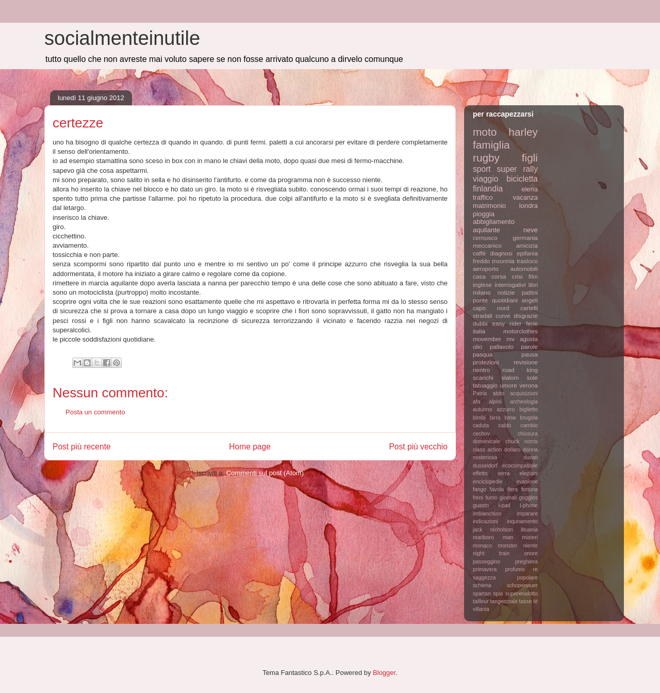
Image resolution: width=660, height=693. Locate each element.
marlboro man (493, 537)
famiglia (491, 145)
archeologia (524, 402)
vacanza (525, 197)
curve (503, 315)
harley (523, 132)
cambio (529, 425)
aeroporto (486, 268)
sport (482, 169)
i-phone (529, 505)
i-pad (504, 505)
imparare (527, 514)
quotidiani (505, 300)
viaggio (485, 178)
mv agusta (522, 338)
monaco (482, 546)
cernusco (485, 237)
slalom (510, 377)
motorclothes (520, 331)
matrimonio (489, 205)
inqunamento (522, 521)
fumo (491, 498)
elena (529, 189)
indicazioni (485, 521)
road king (520, 369)
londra (528, 205)
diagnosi (501, 253)
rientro (481, 369)
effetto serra (491, 473)
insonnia (503, 260)
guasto (481, 505)
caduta (481, 425)
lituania (529, 530)
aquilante (486, 230)
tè (535, 601)
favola (497, 489)
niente (530, 546)
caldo (504, 425)
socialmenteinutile (122, 38)
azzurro (506, 409)
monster (508, 546)
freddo (481, 260)
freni (478, 498)
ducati (530, 457)
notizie (506, 292)
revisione (526, 362)
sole (532, 377)
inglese (482, 284)
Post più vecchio (418, 446)
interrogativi (509, 284)
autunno (482, 409)
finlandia (488, 188)
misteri (530, 537)
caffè (479, 253)
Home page (250, 446)
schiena (482, 585)
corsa (498, 276)
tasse (525, 601)
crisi (517, 276)
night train (491, 553)
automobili (524, 268)
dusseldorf (485, 466)
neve (530, 230)
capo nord (491, 307)
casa (479, 276)
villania (481, 609)
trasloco (527, 260)
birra (495, 418)
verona (528, 385)
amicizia (527, 245)
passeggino (486, 562)
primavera (485, 569)
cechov (481, 434)
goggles (528, 498)
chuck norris (521, 441)
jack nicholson (493, 530)
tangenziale (504, 601)
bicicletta (522, 178)
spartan (482, 594)
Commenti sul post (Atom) (265, 473)
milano (481, 292)
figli (530, 158)
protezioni (486, 362)
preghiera (526, 562)
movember (487, 338)
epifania (527, 253)
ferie (532, 323)
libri (533, 284)
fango (479, 489)
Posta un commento (95, 412)
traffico (483, 197)
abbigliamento (494, 221)
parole (529, 346)
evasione (527, 482)
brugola (529, 418)
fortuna (529, 489)
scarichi (483, 377)
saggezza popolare (505, 578)
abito (498, 393)
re (535, 569)
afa (476, 402)
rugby (486, 158)
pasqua (482, 354)
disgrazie (526, 315)
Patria (480, 393)
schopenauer (522, 585)
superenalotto (521, 594)
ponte (480, 300)
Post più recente (82, 446)
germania (525, 237)
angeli (530, 300)
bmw (510, 418)
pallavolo (502, 346)
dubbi (480, 323)
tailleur (481, 601)
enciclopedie (488, 482)
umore (508, 385)
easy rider (506, 323)
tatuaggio (485, 385)
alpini (495, 402)
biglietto (528, 409)
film (533, 276)
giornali (508, 498)
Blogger (384, 672)
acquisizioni (524, 393)
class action (487, 450)
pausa (529, 354)
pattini (530, 292)
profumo (514, 569)
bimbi (479, 418)
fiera (512, 489)
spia (498, 594)
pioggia (483, 214)
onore (531, 553)
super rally (517, 169)
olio (477, 346)
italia (479, 331)
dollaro (512, 450)
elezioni (529, 473)
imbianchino (487, 514)
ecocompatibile (520, 466)
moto (485, 132)
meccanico (487, 245)
